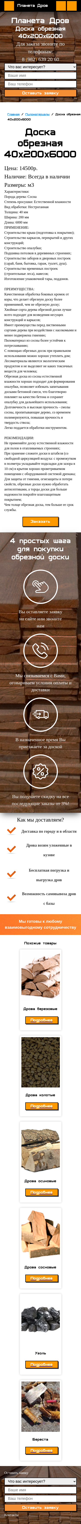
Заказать (40, 521)
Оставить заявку (72, 6)
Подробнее (42, 1020)
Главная (14, 114)
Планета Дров (32, 5)
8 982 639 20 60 (40, 59)
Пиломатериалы (37, 114)
